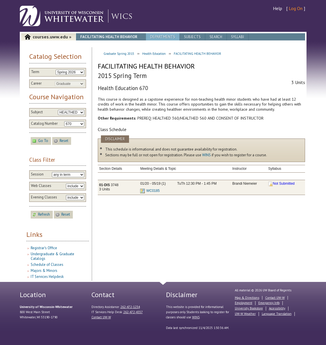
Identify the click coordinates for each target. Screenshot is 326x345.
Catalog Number (44, 123)
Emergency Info (269, 303)
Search (216, 36)
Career (36, 83)
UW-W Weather (245, 314)
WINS (206, 155)
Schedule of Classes (47, 264)
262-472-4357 (133, 312)
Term (35, 72)
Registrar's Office (44, 247)
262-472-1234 (130, 307)
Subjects (192, 36)
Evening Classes (44, 197)
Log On (295, 8)
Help (277, 8)
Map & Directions (247, 298)
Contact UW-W (101, 317)
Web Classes (41, 186)
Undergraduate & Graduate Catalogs (52, 256)
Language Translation (277, 314)
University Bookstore (249, 308)
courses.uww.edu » (52, 37)
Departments (162, 36)
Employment (243, 303)
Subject (37, 112)
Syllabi (237, 36)
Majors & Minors (44, 270)
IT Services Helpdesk (47, 276)
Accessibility (277, 308)
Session (37, 174)
